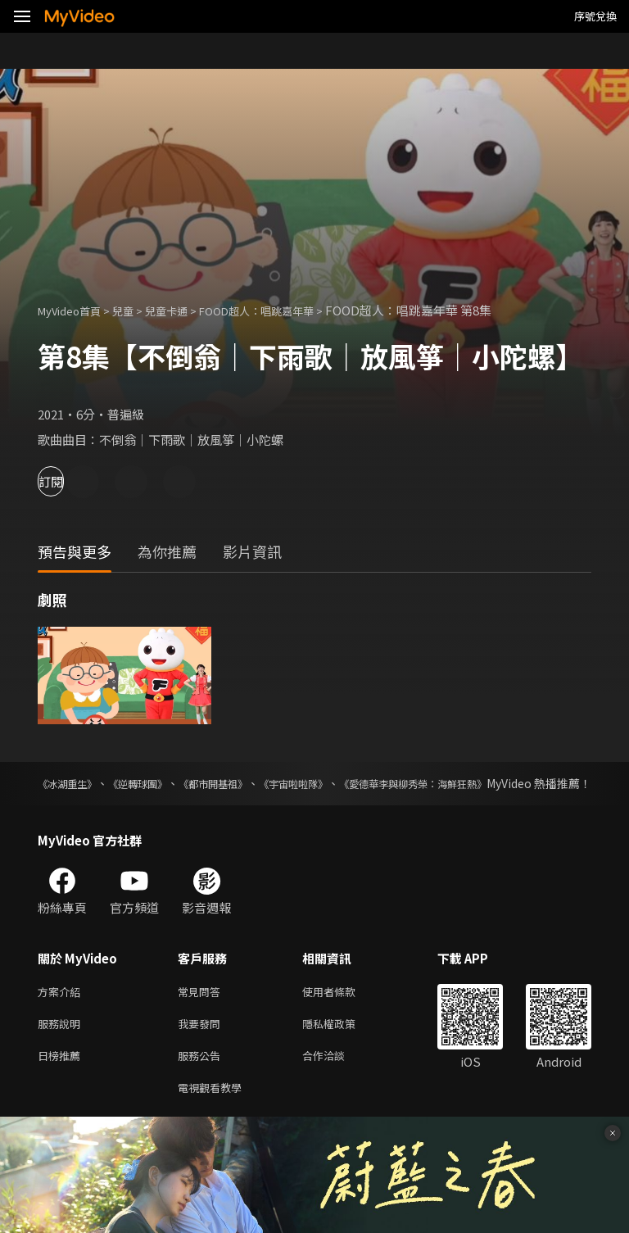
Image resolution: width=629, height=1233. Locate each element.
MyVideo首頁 (75, 310)
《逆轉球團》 (162, 783)
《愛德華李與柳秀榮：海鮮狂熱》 (505, 783)
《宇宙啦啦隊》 (359, 783)
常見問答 (202, 1009)
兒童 (136, 310)
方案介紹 (62, 1009)
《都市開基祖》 (257, 783)
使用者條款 (342, 1009)
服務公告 (202, 1078)
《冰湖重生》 (72, 783)
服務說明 (62, 1044)
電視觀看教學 (214, 1113)
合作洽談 (336, 1078)
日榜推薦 (62, 1078)
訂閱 (70, 481)
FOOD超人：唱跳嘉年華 (286, 310)
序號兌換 (595, 16)
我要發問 (202, 1044)
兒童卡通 (184, 310)
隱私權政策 (342, 1044)
